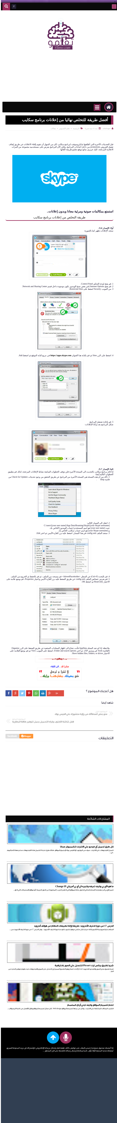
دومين (24, 1086)
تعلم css (23, 1042)
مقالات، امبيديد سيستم (16, 1108)
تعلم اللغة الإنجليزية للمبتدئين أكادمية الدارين (18, 1020)
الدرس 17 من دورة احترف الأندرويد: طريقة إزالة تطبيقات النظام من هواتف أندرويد (90, 877)
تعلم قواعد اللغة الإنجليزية (21, 1031)
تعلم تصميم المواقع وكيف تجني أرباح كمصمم (89, 917)
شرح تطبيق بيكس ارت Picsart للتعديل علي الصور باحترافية (34, 877)
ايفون (24, 994)
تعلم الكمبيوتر (63, 128)
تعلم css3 (22, 1046)
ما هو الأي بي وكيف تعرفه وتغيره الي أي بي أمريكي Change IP (35, 836)
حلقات (24, 1073)
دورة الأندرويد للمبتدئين (16, 1082)
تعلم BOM (22, 1038)
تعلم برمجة (21, 1026)
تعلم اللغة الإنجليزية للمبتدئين (19, 1013)
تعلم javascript (20, 1064)
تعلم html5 (22, 1060)
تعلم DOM (22, 1051)
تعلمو (85, 1119)
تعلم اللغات (21, 1007)
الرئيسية (75, 128)
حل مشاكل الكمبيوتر (17, 1068)
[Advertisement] (58, 77)
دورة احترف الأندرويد (18, 1077)
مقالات (52, 128)
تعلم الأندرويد (20, 999)
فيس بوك (22, 1099)
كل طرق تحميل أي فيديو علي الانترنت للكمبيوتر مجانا (89, 836)
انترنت (24, 990)
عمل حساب (22, 1095)
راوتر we (23, 1091)
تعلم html (22, 1055)
